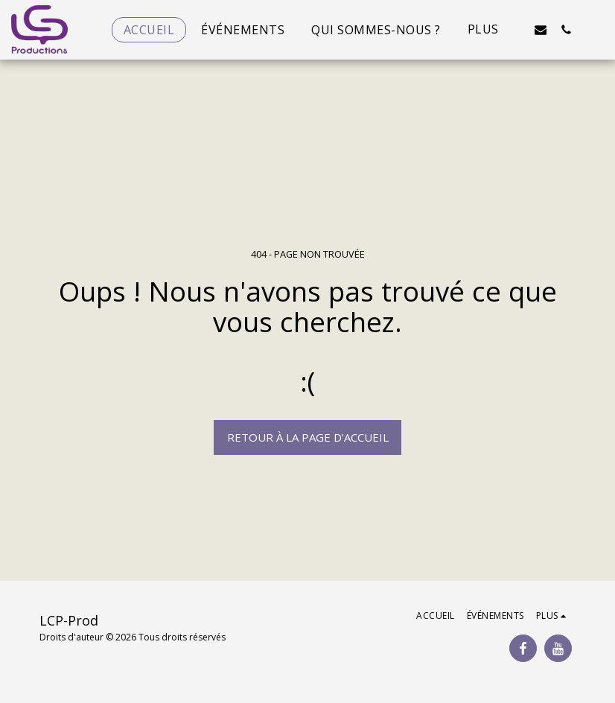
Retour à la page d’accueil (308, 437)
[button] (540, 29)
